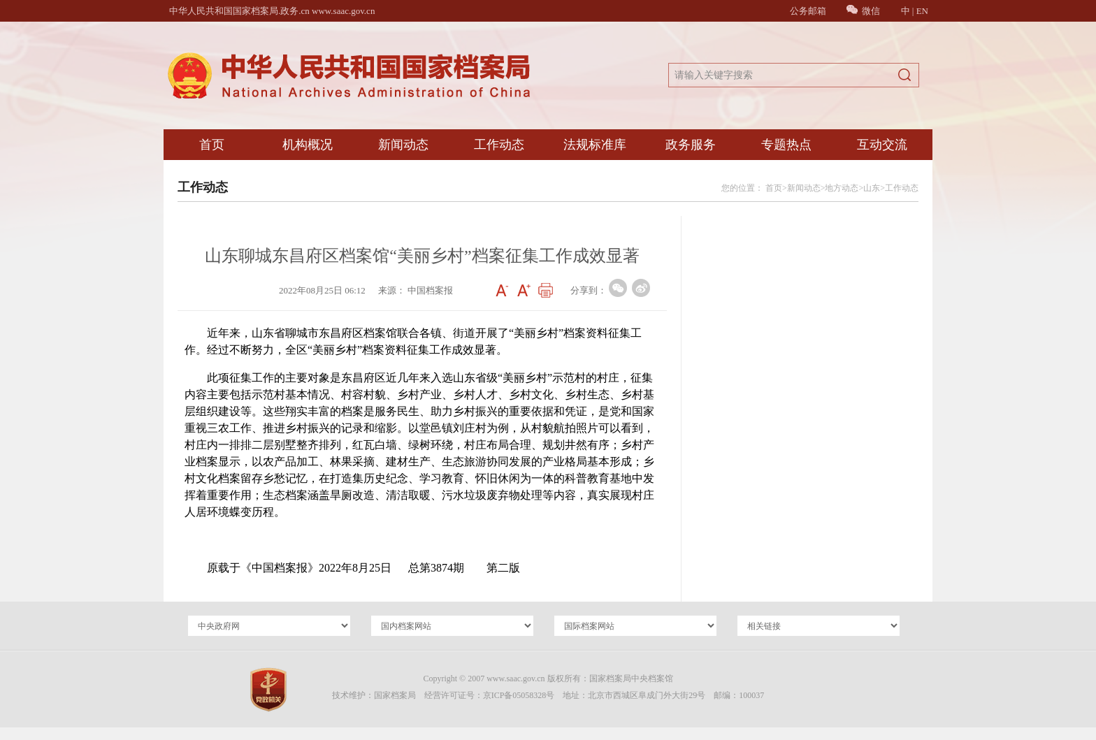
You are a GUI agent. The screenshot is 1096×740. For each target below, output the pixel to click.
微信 (863, 11)
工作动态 (499, 145)
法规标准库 (594, 145)
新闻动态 (403, 145)
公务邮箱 (808, 11)
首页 (211, 145)
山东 (871, 188)
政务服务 (690, 145)
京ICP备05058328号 (519, 695)
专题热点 (786, 145)
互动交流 (882, 145)
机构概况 (307, 145)
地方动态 (841, 188)
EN (922, 11)
